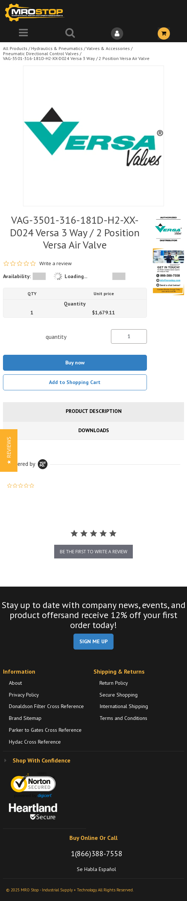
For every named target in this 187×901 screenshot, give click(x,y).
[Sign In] (117, 33)
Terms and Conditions (123, 718)
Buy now (75, 362)
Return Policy (113, 683)
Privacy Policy (24, 694)
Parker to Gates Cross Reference (45, 730)
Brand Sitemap (25, 718)
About (15, 683)
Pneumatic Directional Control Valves (41, 53)
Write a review (55, 263)
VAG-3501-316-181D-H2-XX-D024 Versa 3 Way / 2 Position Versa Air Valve (76, 58)
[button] (8, 450)
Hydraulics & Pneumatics (57, 48)
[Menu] (23, 33)
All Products (15, 48)
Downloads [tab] (93, 430)
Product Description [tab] (94, 411)
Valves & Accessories (108, 48)
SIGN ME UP (93, 641)
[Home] (36, 12)
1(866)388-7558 (96, 853)
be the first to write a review (93, 551)
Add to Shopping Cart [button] (75, 382)
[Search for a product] (70, 33)
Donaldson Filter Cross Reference (46, 706)
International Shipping (123, 706)
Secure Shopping (118, 694)
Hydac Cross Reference (35, 741)
